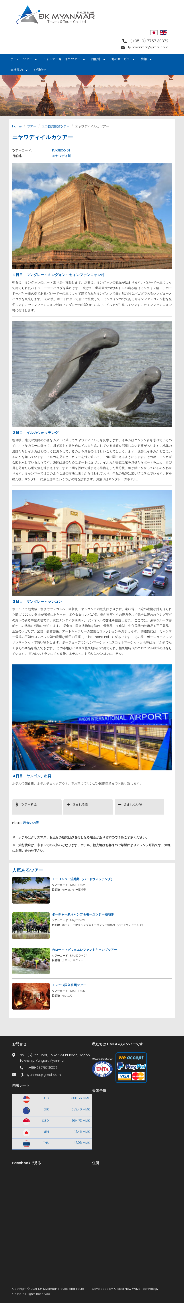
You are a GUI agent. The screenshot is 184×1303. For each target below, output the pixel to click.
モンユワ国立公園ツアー (69, 985)
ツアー (29, 60)
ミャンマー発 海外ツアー (63, 60)
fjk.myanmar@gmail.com (148, 47)
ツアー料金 (29, 804)
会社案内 (18, 71)
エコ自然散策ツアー (56, 126)
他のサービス (122, 60)
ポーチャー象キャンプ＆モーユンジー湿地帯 (83, 914)
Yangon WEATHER (132, 1115)
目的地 (97, 60)
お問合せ (40, 70)
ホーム (15, 59)
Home (17, 126)
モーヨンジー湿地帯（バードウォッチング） (83, 879)
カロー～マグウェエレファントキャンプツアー (84, 949)
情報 (145, 60)
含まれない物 (133, 804)
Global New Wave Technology (136, 1289)
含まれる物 (80, 804)
